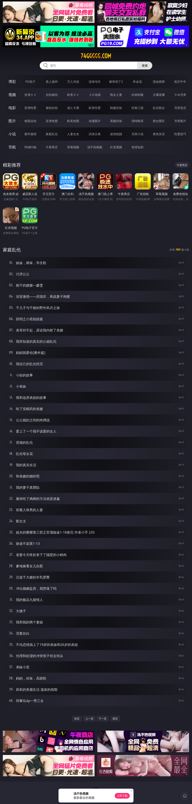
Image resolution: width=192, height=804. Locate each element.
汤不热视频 (94, 147)
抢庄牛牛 (180, 82)
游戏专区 (95, 82)
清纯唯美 (137, 121)
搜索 (145, 65)
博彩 (12, 81)
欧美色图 (73, 121)
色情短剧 (137, 147)
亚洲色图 (52, 121)
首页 (77, 718)
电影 (12, 107)
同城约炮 (30, 147)
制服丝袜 (116, 108)
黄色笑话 (159, 134)
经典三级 (137, 108)
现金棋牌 (159, 82)
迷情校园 (116, 134)
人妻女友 (73, 134)
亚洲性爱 (30, 108)
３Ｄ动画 (95, 95)
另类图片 (180, 121)
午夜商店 (52, 147)
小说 (12, 133)
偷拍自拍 (52, 108)
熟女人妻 (116, 95)
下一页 (102, 718)
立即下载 (122, 795)
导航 (12, 147)
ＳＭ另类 (180, 95)
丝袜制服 (137, 95)
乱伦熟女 (159, 108)
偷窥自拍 (30, 121)
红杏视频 (116, 147)
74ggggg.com (96, 56)
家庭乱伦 (52, 134)
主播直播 (159, 95)
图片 (12, 120)
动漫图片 (95, 121)
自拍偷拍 (52, 95)
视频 (12, 94)
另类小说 (137, 134)
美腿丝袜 (116, 121)
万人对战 (73, 82)
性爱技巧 (180, 134)
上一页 (89, 718)
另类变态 (180, 108)
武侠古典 (95, 134)
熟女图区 (159, 121)
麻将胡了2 (116, 82)
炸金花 (137, 82)
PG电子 (30, 82)
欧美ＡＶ (73, 95)
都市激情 (30, 134)
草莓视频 (73, 147)
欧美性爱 (95, 108)
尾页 (115, 718)
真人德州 (52, 82)
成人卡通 (73, 108)
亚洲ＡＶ (30, 95)
